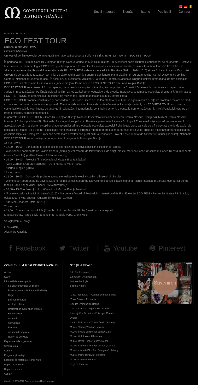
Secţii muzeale (104, 12)
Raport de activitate (18, 336)
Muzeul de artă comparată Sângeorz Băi (91, 331)
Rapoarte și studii (13, 369)
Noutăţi (128, 12)
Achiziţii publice (16, 304)
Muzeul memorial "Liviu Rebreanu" (88, 355)
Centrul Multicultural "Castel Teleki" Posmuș (92, 322)
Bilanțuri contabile (17, 299)
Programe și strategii (15, 355)
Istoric (145, 12)
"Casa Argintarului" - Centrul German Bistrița (93, 294)
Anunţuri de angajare (19, 332)
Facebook (30, 248)
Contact (184, 12)
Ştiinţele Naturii (78, 286)
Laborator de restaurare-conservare (22, 360)
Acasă (8, 33)
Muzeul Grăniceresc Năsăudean (86, 336)
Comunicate (14, 323)
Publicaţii (164, 12)
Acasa (7, 272)
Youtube (125, 248)
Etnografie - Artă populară (83, 276)
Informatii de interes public (17, 281)
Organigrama (11, 346)
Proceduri (13, 327)
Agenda (20, 33)
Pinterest (172, 248)
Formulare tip (15, 313)
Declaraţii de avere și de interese (25, 309)
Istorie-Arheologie (79, 281)
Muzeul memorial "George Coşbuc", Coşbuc (92, 345)
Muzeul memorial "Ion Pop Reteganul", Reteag (94, 350)
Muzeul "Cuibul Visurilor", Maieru (87, 327)
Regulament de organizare (18, 341)
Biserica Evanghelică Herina (84, 304)
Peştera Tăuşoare (79, 364)
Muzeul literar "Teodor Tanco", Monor (89, 341)
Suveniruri (165, 283)
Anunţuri (12, 318)
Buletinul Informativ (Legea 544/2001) (27, 290)
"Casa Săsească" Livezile (83, 299)
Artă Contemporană (80, 272)
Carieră (8, 350)
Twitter (79, 248)
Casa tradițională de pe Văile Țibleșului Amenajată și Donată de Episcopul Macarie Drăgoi (92, 313)
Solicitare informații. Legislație (23, 286)
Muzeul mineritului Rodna (83, 359)
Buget (11, 295)
